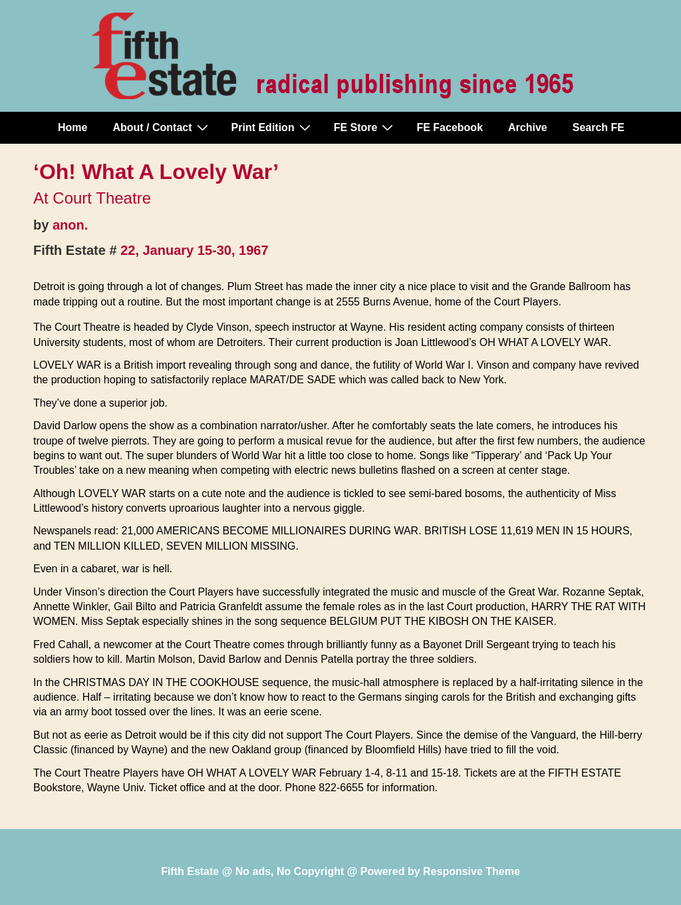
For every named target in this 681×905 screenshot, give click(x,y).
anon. (70, 225)
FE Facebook (449, 127)
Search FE (598, 127)
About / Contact (161, 127)
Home (72, 127)
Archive (527, 127)
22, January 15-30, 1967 (194, 250)
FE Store (365, 127)
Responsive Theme (471, 871)
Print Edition (272, 127)
